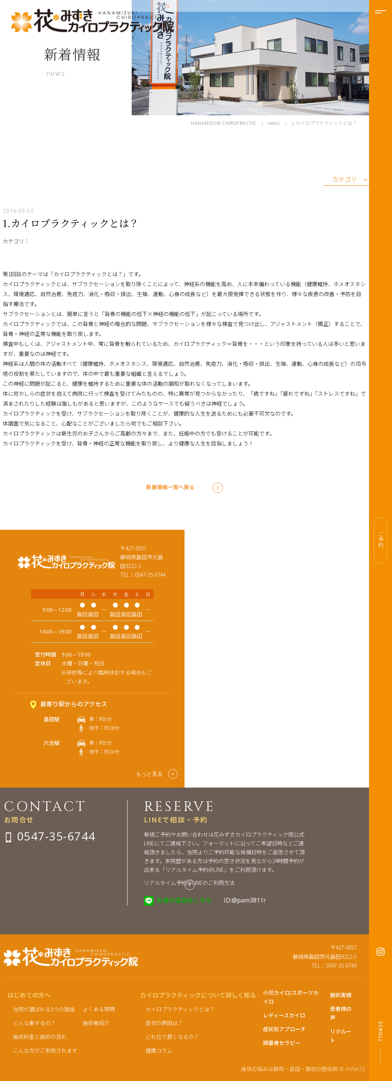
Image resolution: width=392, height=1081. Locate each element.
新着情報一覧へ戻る (170, 487)
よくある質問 (99, 1009)
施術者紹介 (96, 1023)
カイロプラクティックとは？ (180, 1009)
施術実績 (340, 995)
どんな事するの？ (34, 1023)
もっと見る (157, 774)
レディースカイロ (284, 1015)
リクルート (340, 1035)
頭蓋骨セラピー (282, 1043)
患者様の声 (340, 1013)
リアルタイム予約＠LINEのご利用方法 (189, 882)
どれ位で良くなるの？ (172, 1036)
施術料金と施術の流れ (40, 1036)
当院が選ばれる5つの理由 (44, 1009)
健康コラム (158, 1050)
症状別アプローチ (284, 1029)
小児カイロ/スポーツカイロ (290, 997)
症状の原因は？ (164, 1023)
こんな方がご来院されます (45, 1050)
